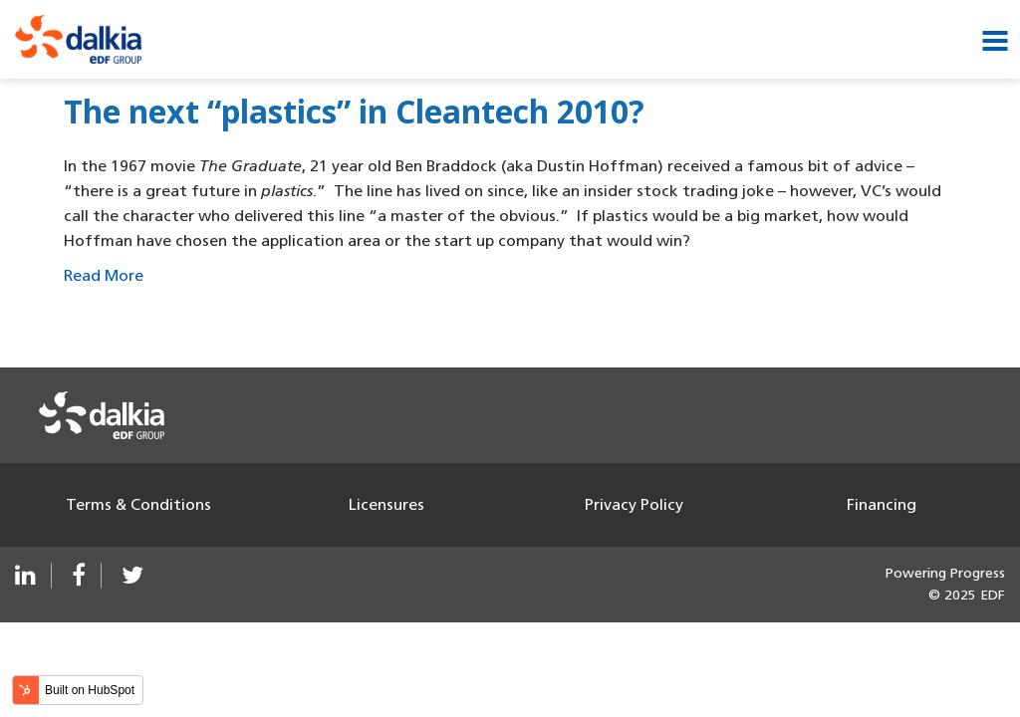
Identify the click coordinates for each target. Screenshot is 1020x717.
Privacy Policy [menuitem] (634, 504)
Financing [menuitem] (881, 504)
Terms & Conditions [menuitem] (138, 504)
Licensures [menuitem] (386, 504)
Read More (103, 275)
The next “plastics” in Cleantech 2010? (354, 111)
